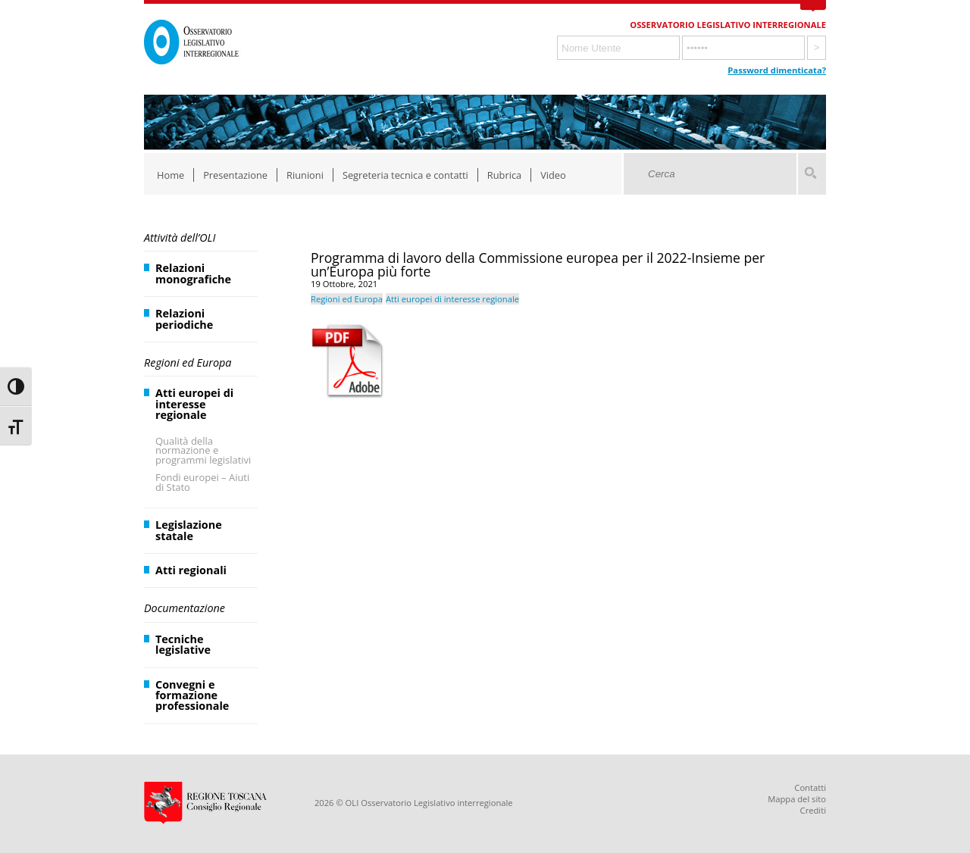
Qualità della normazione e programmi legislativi (203, 450)
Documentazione (184, 608)
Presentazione (235, 175)
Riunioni (305, 175)
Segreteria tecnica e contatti (405, 175)
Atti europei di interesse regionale (194, 404)
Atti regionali (191, 570)
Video (553, 175)
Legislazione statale (188, 529)
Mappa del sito (797, 799)
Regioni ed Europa (187, 362)
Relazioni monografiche (193, 273)
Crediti (813, 810)
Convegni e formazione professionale (192, 695)
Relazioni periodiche (184, 318)
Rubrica (504, 175)
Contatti (810, 787)
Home (170, 175)
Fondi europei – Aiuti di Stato (202, 482)
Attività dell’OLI (179, 237)
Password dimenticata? (777, 70)
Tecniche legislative (183, 644)
